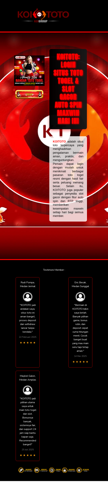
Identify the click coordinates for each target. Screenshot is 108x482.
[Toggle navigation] (94, 15)
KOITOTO (59, 141)
